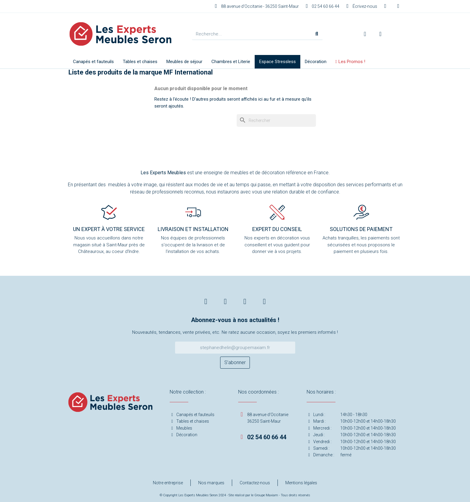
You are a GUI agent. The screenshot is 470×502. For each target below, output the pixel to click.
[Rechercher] (276, 120)
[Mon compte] (365, 34)
